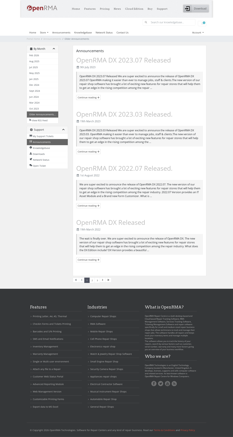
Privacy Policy (188, 430)
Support (162, 8)
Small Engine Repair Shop (104, 361)
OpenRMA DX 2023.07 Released (123, 60)
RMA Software (97, 323)
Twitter (160, 383)
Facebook (153, 383)
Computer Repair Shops (103, 316)
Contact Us (122, 32)
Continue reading (88, 97)
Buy (150, 8)
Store (43, 32)
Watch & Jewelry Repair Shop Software (111, 353)
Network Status (104, 32)
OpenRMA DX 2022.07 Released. (124, 168)
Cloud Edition (134, 8)
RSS (174, 383)
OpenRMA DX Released (110, 222)
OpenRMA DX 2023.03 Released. (124, 114)
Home (76, 8)
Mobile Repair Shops (101, 331)
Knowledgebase (83, 32)
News (117, 8)
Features (90, 8)
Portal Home (33, 38)
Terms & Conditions (164, 430)
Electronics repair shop (102, 346)
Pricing (105, 8)
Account (197, 32)
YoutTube (167, 383)
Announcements (61, 32)
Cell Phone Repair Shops (103, 338)
